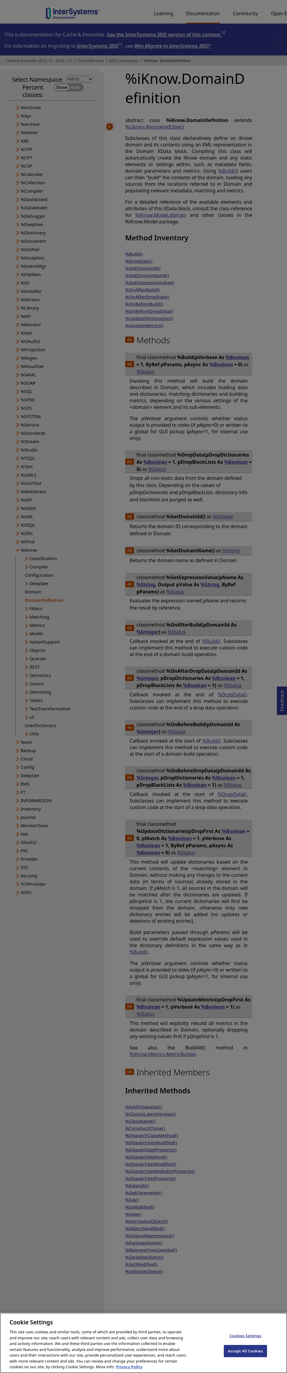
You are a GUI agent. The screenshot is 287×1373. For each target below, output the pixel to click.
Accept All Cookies (245, 1356)
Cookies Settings (245, 1341)
